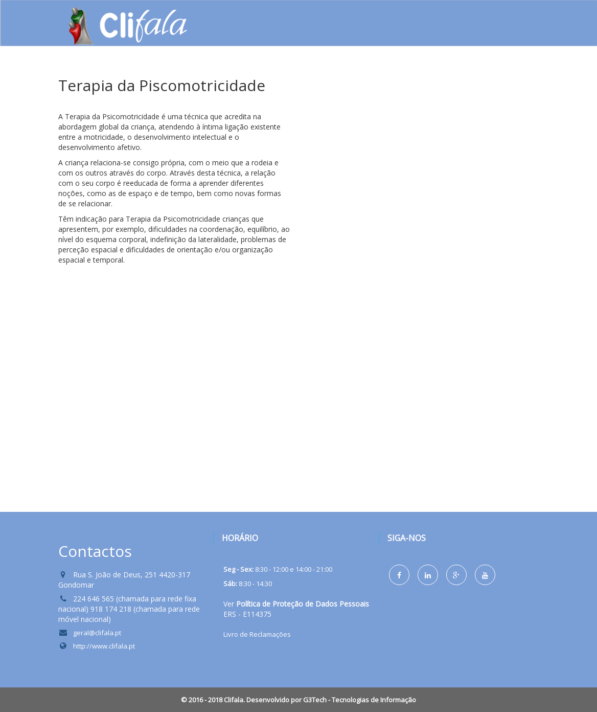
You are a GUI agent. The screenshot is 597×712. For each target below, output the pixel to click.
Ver (296, 604)
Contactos (509, 76)
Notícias (380, 76)
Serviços (266, 79)
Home (157, 76)
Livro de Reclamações (257, 634)
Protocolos (442, 76)
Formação (323, 76)
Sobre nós (208, 79)
